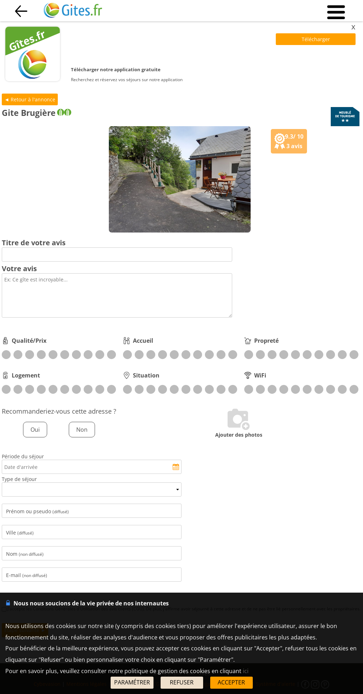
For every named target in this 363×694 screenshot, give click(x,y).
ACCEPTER (231, 682)
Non (82, 429)
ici (245, 671)
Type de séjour (19, 479)
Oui (35, 429)
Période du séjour (23, 456)
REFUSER (182, 682)
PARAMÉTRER (132, 682)
